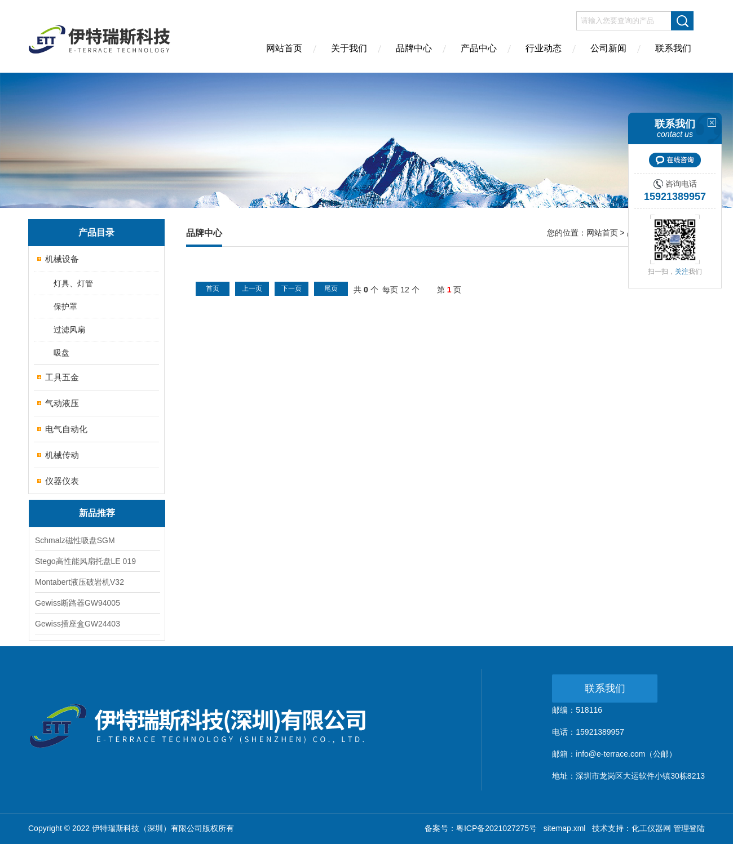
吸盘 (61, 352)
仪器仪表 (62, 481)
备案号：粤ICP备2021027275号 (481, 828)
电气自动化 (66, 429)
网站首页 (284, 48)
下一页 (291, 288)
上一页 (252, 288)
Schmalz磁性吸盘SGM (75, 540)
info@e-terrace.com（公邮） (626, 753)
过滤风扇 (69, 329)
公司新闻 (608, 48)
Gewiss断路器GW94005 (77, 602)
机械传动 (62, 455)
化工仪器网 (651, 828)
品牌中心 (414, 48)
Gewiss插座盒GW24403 (77, 623)
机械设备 (62, 259)
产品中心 (479, 48)
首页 (212, 288)
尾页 (331, 288)
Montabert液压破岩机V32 (79, 582)
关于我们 (349, 48)
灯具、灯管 (73, 283)
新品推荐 (97, 513)
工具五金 (62, 377)
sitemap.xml (565, 828)
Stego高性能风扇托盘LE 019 (85, 561)
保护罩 (65, 306)
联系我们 (673, 48)
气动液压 (62, 403)
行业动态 (544, 48)
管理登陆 (689, 828)
